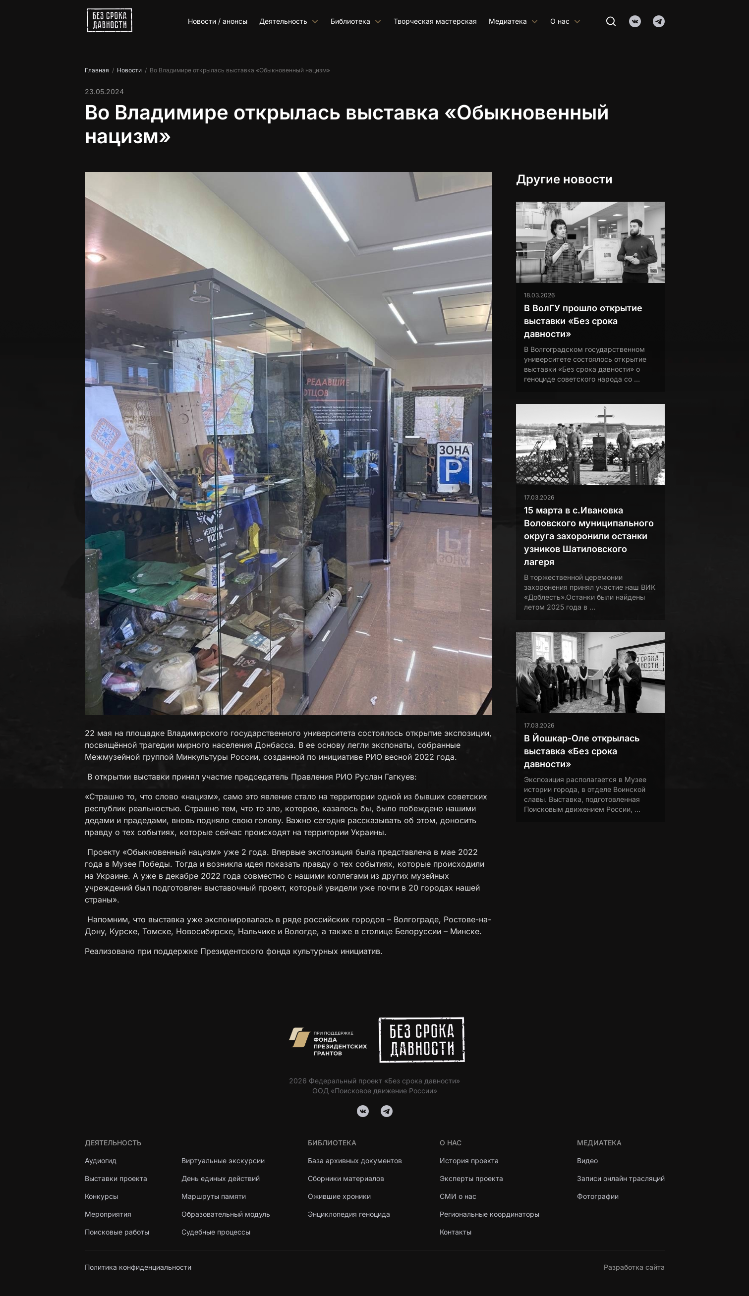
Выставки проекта (116, 1178)
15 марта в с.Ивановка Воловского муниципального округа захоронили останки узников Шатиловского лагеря (589, 536)
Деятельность (289, 21)
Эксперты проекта (471, 1178)
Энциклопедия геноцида (349, 1214)
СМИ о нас (458, 1196)
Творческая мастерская (435, 21)
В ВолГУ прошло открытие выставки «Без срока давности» (583, 321)
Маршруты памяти (213, 1196)
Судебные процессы (215, 1232)
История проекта (469, 1160)
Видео (587, 1160)
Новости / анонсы (217, 21)
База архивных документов (355, 1160)
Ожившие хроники (339, 1196)
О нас (565, 21)
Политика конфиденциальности (138, 1267)
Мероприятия (108, 1214)
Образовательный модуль (225, 1214)
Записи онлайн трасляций (621, 1178)
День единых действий (220, 1178)
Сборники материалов (346, 1178)
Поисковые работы (117, 1232)
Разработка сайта (634, 1267)
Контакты (455, 1232)
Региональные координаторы (489, 1214)
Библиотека (356, 21)
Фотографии (598, 1196)
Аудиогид (100, 1160)
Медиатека (513, 21)
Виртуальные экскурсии (223, 1160)
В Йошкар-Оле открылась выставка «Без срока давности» (581, 751)
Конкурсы (101, 1196)
